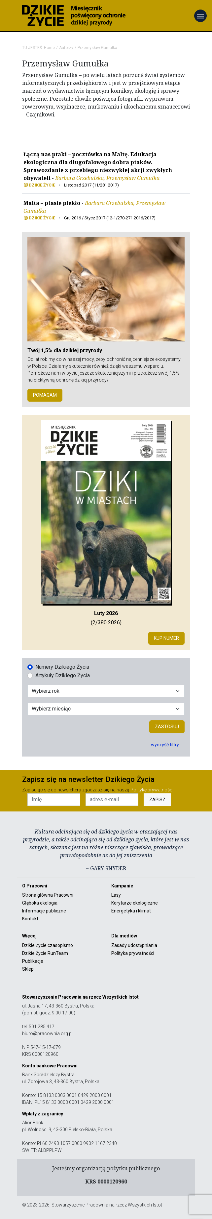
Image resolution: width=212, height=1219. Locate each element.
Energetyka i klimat (131, 910)
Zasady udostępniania (134, 945)
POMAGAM (45, 395)
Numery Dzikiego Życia (62, 667)
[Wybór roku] (106, 691)
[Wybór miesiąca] (106, 709)
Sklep (28, 969)
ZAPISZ (157, 799)
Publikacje (32, 961)
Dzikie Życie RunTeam (45, 953)
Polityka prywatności (132, 953)
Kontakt (30, 918)
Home (49, 47)
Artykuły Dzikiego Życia (62, 675)
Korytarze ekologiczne (134, 903)
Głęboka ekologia (39, 903)
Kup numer (166, 638)
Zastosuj (167, 726)
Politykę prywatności (151, 789)
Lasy (116, 895)
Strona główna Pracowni (47, 895)
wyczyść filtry (165, 744)
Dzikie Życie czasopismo (47, 945)
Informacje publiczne (44, 910)
